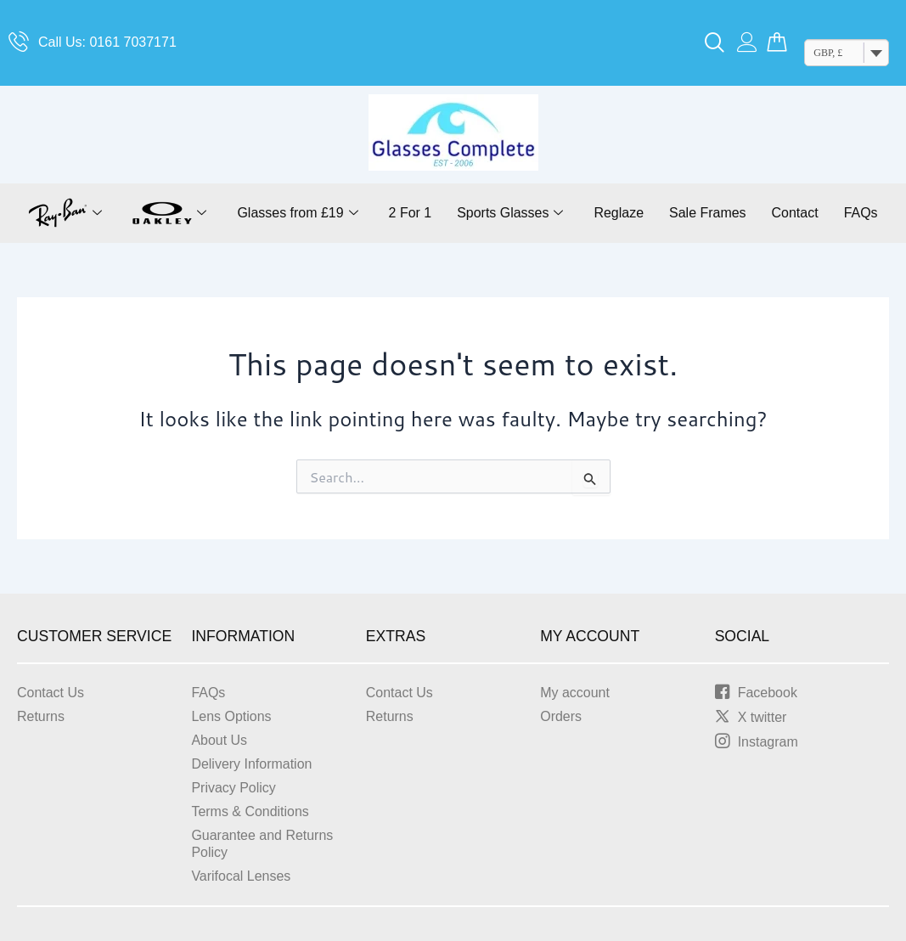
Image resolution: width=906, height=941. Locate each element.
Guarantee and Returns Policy (262, 843)
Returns (41, 716)
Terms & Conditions (250, 811)
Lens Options (231, 716)
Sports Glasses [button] (510, 213)
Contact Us (50, 692)
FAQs (861, 213)
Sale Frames (707, 213)
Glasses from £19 (297, 213)
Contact (795, 213)
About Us (219, 740)
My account (575, 692)
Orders (561, 716)
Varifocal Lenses (240, 876)
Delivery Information (251, 764)
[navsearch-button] (715, 43)
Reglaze (619, 213)
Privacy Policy (233, 787)
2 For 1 (409, 213)
